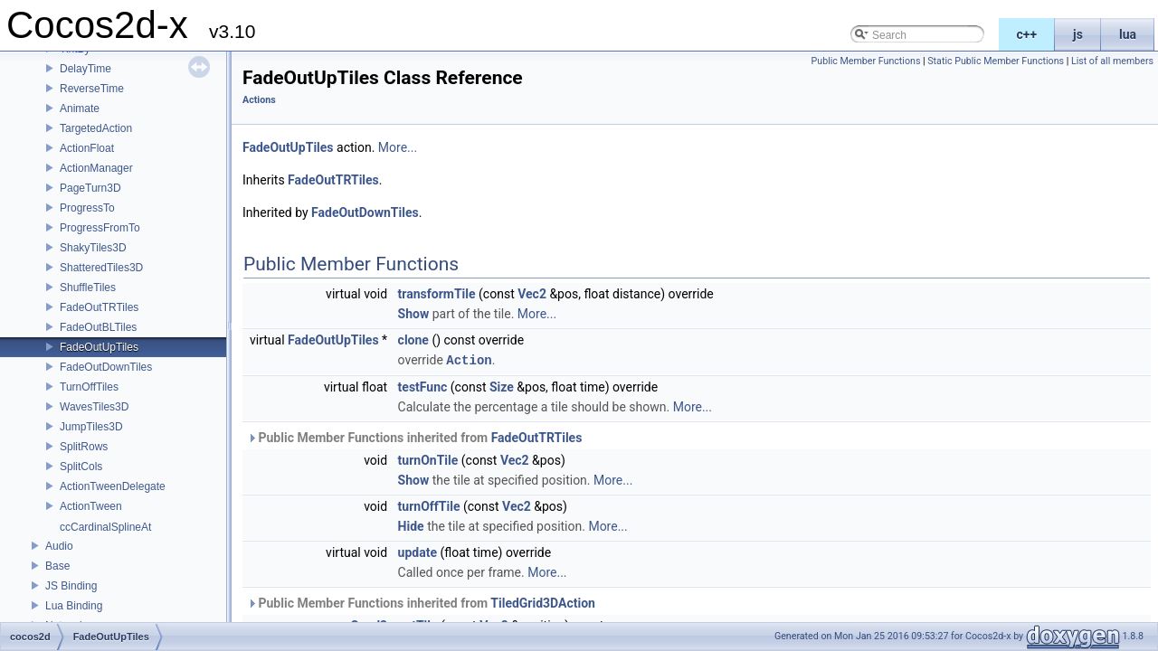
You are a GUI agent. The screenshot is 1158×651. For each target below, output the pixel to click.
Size (501, 386)
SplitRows (84, 446)
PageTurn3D (90, 188)
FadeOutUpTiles (99, 347)
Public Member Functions (866, 61)
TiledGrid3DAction (542, 602)
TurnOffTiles (89, 387)
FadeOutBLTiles (98, 327)
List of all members (1112, 61)
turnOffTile (429, 505)
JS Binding (71, 586)
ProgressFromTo (100, 228)
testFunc (423, 386)
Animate (80, 108)
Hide (411, 525)
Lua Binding (73, 605)
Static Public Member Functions (995, 61)
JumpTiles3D (91, 426)
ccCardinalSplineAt (105, 527)
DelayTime (85, 68)
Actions (259, 100)
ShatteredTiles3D (101, 267)
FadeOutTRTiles (99, 307)
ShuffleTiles (88, 287)
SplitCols (81, 466)
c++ (1027, 34)
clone (413, 340)
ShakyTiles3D (93, 247)
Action (468, 359)
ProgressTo (87, 208)
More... (397, 147)
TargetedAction (96, 128)
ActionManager (96, 168)
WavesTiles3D (94, 407)
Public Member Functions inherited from (414, 436)
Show (414, 314)
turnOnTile (428, 459)
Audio (59, 546)
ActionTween (91, 506)
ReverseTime (92, 88)
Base (57, 566)
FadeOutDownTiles (106, 367)
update (417, 551)
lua (1127, 34)
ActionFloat (87, 148)
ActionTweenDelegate (113, 486)
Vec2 (531, 294)
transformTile (437, 294)
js (1078, 34)
